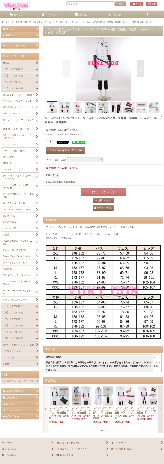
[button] (147, 14)
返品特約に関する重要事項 (60, 182)
